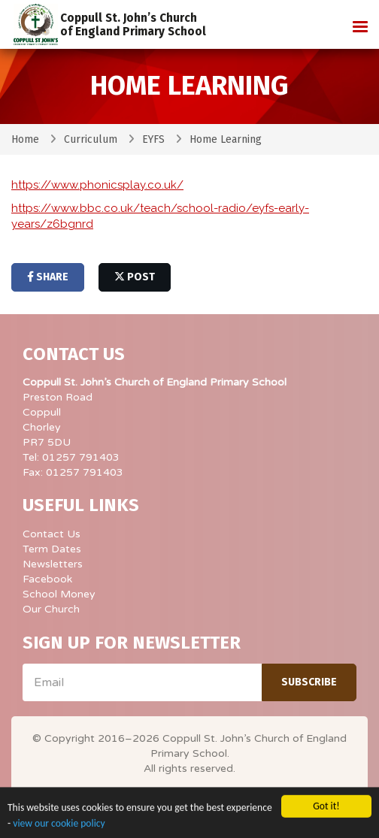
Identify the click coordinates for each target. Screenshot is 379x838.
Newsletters (53, 564)
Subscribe (309, 682)
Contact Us (51, 534)
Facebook (47, 579)
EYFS (153, 139)
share (47, 277)
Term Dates (52, 549)
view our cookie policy (59, 826)
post (134, 277)
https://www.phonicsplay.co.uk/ (97, 185)
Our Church (51, 609)
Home (25, 139)
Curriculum (90, 139)
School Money (59, 594)
